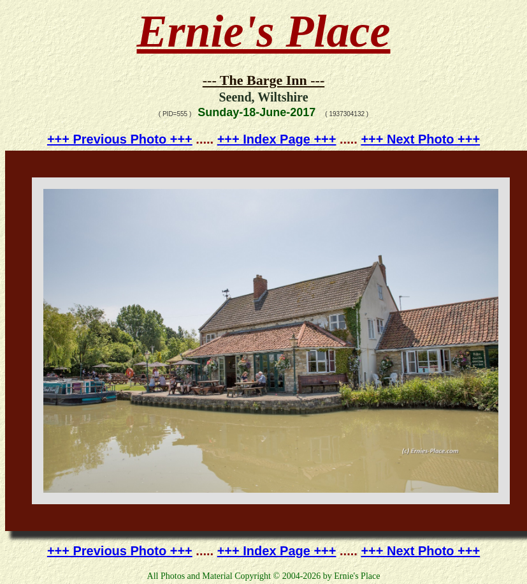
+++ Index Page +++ (276, 139)
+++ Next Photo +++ (420, 139)
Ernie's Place (264, 31)
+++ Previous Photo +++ (119, 139)
